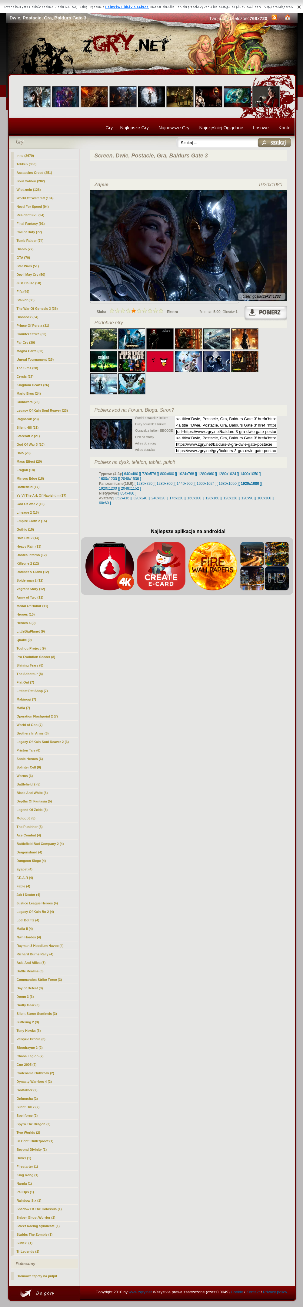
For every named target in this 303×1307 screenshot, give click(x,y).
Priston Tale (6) (29, 750)
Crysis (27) (25, 376)
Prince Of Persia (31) (33, 325)
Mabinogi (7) (26, 699)
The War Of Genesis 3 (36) (37, 308)
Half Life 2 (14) (28, 538)
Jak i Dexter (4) (28, 895)
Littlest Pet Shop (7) (32, 691)
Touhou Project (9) (31, 648)
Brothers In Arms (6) (33, 733)
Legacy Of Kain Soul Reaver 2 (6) (43, 742)
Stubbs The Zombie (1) (35, 1234)
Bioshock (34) (27, 317)
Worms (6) (25, 776)
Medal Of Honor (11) (32, 606)
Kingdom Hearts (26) (33, 385)
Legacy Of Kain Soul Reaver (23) (42, 410)
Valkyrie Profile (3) (31, 1039)
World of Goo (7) (30, 725)
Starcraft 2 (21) (28, 436)
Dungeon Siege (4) (31, 861)
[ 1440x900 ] (185, 483)
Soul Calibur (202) (31, 181)
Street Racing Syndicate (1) (38, 1226)
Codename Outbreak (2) (35, 1073)
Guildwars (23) (28, 402)
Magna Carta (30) (30, 351)
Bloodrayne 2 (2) (30, 1047)
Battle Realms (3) (30, 971)
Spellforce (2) (27, 1115)
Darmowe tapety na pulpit (37, 1276)
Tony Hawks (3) (29, 1030)
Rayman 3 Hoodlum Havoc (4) (40, 945)
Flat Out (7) (25, 682)
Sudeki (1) (25, 1243)
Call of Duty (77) (29, 232)
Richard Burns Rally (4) (35, 954)
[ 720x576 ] (149, 474)
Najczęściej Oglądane (221, 127)
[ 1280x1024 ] (227, 474)
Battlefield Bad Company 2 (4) (40, 844)
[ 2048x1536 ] (130, 479)
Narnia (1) (24, 1183)
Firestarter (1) (27, 1166)
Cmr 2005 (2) (27, 1064)
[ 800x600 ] (167, 474)
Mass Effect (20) (29, 461)
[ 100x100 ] (264, 498)
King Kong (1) (27, 1175)
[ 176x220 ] (176, 498)
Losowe (261, 127)
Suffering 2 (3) (28, 1022)
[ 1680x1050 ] (228, 483)
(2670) (25, 155)
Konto (284, 127)
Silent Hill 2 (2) (28, 1107)
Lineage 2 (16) (28, 512)
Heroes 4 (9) (26, 623)
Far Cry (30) (26, 342)
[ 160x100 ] (194, 498)
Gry (109, 127)
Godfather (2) (27, 1090)
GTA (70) (23, 257)
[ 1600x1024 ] (206, 483)
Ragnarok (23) (28, 419)
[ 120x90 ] (247, 498)
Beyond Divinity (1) (32, 1149)
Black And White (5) (32, 793)
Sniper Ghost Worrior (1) (36, 1217)
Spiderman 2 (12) (30, 580)
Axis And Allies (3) (31, 962)
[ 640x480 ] (131, 474)
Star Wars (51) (28, 266)
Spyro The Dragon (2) (34, 1124)
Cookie (237, 1292)
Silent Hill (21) (28, 427)
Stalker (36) (26, 300)
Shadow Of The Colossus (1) (39, 1209)
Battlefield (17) (28, 487)
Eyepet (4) (25, 869)
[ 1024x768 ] (186, 474)
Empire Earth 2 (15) (32, 521)
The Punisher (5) (30, 827)
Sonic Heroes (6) (30, 759)
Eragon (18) (26, 470)
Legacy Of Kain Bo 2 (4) (35, 912)
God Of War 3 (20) (31, 444)
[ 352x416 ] (122, 498)
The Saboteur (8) (30, 674)
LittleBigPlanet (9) (31, 631)
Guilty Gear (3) (28, 1005)
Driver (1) (24, 1158)
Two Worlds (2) (28, 1132)
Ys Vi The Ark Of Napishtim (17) (41, 495)
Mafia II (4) (25, 928)
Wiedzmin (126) (29, 189)
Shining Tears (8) (30, 665)
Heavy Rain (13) (29, 546)
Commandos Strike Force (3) (39, 979)
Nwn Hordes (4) (29, 937)
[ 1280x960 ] (206, 474)
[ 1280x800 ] (165, 483)
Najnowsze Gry (173, 127)
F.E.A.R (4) (25, 878)
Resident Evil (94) (31, 215)
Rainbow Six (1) (29, 1200)
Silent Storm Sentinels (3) (37, 1013)
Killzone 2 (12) (28, 563)
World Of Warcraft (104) (35, 198)
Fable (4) (23, 886)
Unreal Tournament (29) (35, 359)
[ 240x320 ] (158, 498)
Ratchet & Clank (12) (33, 572)
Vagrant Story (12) (31, 589)
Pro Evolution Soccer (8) (36, 657)
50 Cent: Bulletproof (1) (35, 1141)
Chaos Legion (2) (30, 1056)
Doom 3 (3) (25, 996)
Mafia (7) (23, 708)
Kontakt (253, 1292)
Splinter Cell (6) (29, 767)
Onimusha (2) (27, 1098)
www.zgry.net (140, 1292)
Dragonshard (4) (29, 852)
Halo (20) (24, 453)
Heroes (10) (26, 614)
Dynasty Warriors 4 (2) (34, 1081)
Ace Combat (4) (29, 835)
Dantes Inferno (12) (32, 555)
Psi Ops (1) (25, 1192)
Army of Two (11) (30, 597)
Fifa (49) (23, 291)
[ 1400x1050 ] (249, 474)
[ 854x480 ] (127, 493)
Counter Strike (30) (31, 334)
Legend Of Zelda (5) (32, 810)
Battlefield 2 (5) (29, 784)
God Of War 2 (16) (31, 504)
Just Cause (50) (29, 283)
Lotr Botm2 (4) (28, 920)
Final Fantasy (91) (31, 223)
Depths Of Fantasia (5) (34, 801)
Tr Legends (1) (28, 1251)
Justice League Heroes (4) (37, 903)
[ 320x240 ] (140, 498)
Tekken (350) (27, 164)
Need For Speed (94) (33, 206)
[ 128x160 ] (212, 498)
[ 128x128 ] (230, 498)
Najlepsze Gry (134, 127)
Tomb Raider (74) (30, 240)
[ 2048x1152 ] (130, 488)
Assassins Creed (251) (34, 172)
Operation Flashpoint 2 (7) (37, 716)
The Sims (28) (27, 368)
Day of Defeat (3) (30, 988)
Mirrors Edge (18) (30, 478)
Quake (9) (24, 640)
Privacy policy (275, 1292)
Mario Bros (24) (29, 393)
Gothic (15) (25, 529)
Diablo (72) (25, 249)
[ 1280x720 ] (145, 483)
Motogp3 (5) (26, 818)
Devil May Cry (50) (31, 274)
